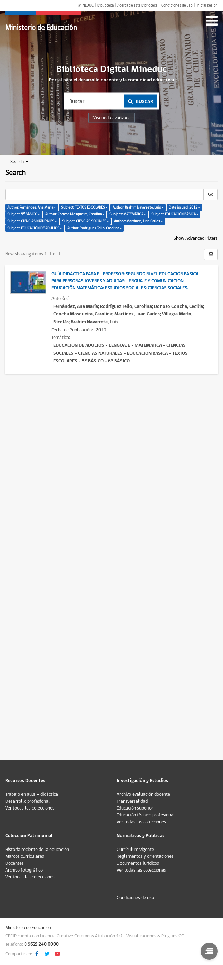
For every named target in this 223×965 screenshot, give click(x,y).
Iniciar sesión (207, 5)
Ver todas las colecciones (30, 808)
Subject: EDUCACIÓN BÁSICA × (174, 214)
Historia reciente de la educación (37, 849)
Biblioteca (105, 5)
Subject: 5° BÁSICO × (23, 214)
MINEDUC (86, 5)
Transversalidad (132, 801)
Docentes (14, 863)
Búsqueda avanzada (111, 117)
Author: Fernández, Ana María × (31, 207)
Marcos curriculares (24, 856)
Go (210, 194)
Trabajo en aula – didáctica (31, 794)
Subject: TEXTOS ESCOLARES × (84, 207)
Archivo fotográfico (24, 870)
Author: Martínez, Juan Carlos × (138, 221)
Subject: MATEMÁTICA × (127, 214)
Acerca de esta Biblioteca (137, 5)
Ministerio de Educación (41, 28)
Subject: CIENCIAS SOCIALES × (85, 221)
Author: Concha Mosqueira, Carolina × (74, 214)
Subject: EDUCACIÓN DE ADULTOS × (34, 228)
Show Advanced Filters (196, 238)
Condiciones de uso (177, 5)
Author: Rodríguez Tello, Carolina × (94, 228)
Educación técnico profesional (146, 815)
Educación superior (135, 808)
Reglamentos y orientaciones (145, 856)
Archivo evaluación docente (143, 794)
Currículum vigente (135, 849)
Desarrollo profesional (27, 801)
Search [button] (19, 161)
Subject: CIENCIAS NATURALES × (32, 221)
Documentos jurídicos (138, 863)
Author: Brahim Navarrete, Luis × (138, 207)
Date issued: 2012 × (184, 207)
